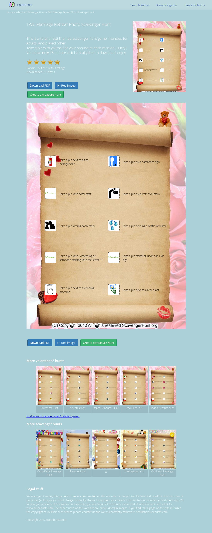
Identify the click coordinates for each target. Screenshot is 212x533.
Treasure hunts (194, 5)
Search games (140, 5)
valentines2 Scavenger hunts (30, 12)
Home (10, 12)
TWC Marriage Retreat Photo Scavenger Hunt (71, 12)
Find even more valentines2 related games (53, 416)
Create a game (167, 5)
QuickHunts (24, 5)
